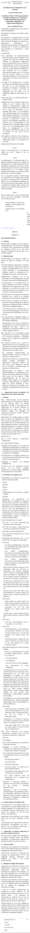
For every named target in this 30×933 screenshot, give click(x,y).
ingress (6, 922)
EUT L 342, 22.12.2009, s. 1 (9, 228)
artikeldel (7, 924)
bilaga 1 (6, 930)
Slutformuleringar (8, 927)
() (23, 49)
